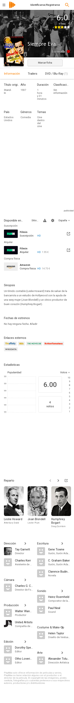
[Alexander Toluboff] (59, 658)
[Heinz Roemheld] (59, 597)
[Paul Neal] (59, 608)
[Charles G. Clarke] (24, 586)
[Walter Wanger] (24, 611)
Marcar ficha (45, 62)
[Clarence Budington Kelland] (59, 571)
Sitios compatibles (35, 220)
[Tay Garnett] (24, 549)
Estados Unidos (8, 119)
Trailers (32, 73)
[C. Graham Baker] (59, 560)
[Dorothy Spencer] (24, 647)
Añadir (33, 323)
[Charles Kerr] (24, 560)
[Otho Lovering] (24, 658)
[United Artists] (24, 622)
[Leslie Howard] (16, 508)
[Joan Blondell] (39, 508)
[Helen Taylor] (59, 633)
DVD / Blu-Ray (56, 73)
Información (12, 73)
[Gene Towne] (59, 549)
